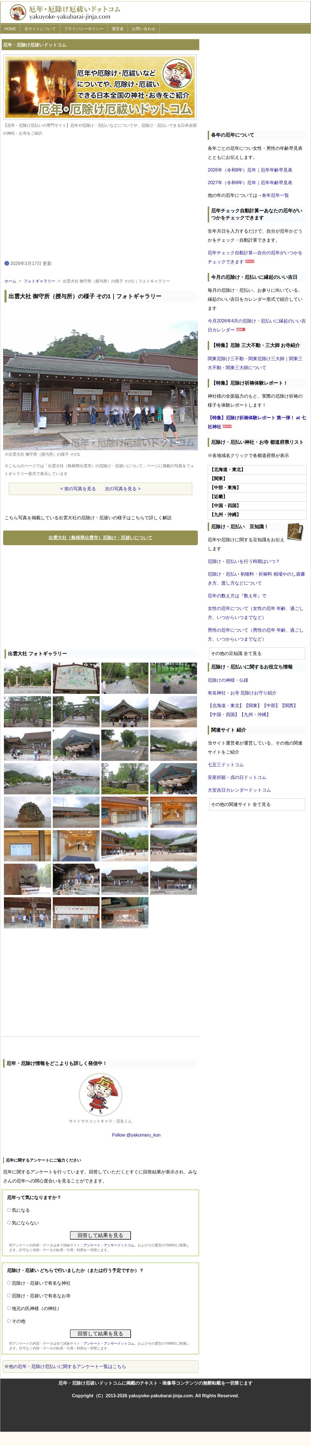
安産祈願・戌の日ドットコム (237, 777)
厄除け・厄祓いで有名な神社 (41, 1283)
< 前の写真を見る (78, 488)
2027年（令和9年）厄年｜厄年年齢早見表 (250, 182)
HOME (10, 28)
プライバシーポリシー (84, 28)
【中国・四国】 (223, 714)
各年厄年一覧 (275, 195)
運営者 (118, 28)
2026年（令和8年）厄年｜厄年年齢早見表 (250, 170)
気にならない (25, 1222)
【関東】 (253, 705)
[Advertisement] (100, 595)
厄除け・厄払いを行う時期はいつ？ (244, 561)
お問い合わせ (143, 28)
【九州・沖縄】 (255, 714)
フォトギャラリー (39, 281)
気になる (21, 1210)
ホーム (10, 281)
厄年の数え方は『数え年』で (237, 595)
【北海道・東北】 (226, 705)
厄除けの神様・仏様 (228, 680)
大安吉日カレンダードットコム (239, 790)
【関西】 (289, 705)
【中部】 (271, 705)
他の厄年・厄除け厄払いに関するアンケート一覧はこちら (67, 1366)
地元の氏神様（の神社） (37, 1308)
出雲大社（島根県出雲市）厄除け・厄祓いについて (100, 537)
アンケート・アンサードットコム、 (111, 1245)
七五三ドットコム (226, 764)
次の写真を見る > (123, 488)
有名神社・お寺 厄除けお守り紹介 (242, 692)
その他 (18, 1321)
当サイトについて (40, 28)
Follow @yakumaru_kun (136, 1135)
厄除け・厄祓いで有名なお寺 (41, 1295)
